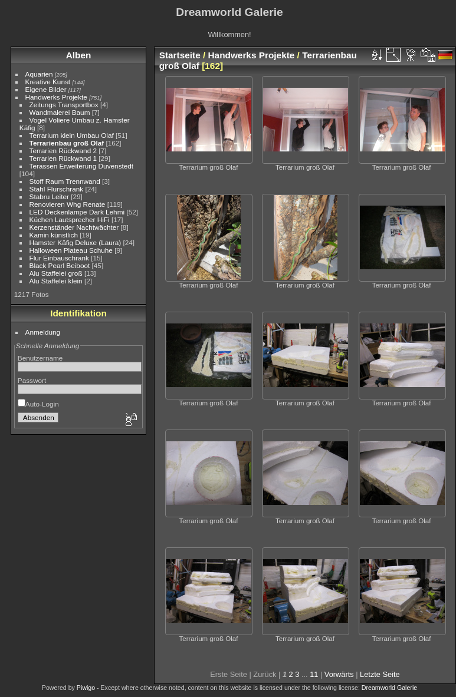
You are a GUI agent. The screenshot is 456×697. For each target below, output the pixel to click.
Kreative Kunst (48, 81)
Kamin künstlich (53, 235)
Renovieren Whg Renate (67, 204)
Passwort (32, 380)
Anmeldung (43, 332)
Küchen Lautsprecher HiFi (69, 219)
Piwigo (86, 687)
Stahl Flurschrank (56, 189)
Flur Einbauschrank (59, 258)
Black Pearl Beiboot (59, 265)
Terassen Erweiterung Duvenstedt (81, 166)
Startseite (180, 55)
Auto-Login (38, 404)
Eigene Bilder (46, 89)
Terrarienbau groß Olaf (66, 143)
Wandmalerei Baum (59, 112)
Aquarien (39, 74)
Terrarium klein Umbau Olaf (71, 135)
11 (314, 674)
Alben (78, 55)
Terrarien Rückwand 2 (63, 150)
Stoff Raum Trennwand (64, 181)
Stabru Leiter (49, 196)
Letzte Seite (380, 674)
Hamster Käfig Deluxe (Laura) (75, 242)
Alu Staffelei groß (56, 273)
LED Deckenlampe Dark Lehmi (77, 212)
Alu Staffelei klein (56, 281)
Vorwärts (339, 674)
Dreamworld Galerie (389, 687)
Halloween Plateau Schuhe (71, 250)
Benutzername (40, 358)
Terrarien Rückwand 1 (63, 158)
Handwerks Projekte (56, 97)
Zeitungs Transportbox (64, 104)
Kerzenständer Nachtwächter (74, 227)
